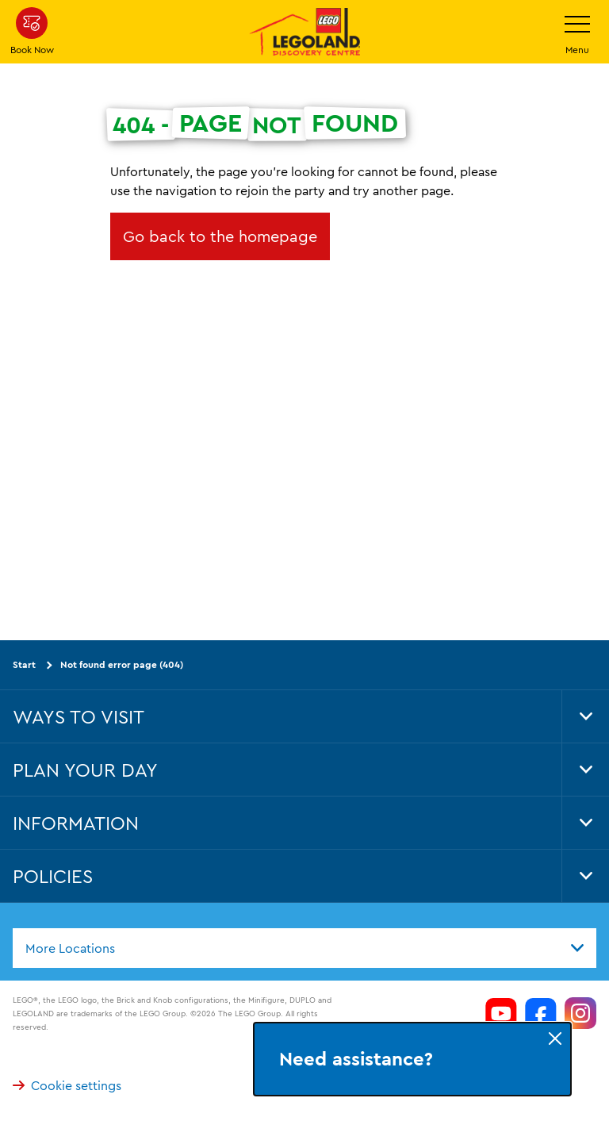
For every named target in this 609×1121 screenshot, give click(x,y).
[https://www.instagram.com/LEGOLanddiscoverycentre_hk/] (580, 1013)
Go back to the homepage (220, 236)
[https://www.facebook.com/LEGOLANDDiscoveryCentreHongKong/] (541, 1013)
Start (24, 664)
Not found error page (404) (121, 664)
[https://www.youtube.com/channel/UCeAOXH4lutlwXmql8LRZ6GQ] (501, 1013)
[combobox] (304, 947)
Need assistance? (356, 1059)
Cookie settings (67, 1084)
